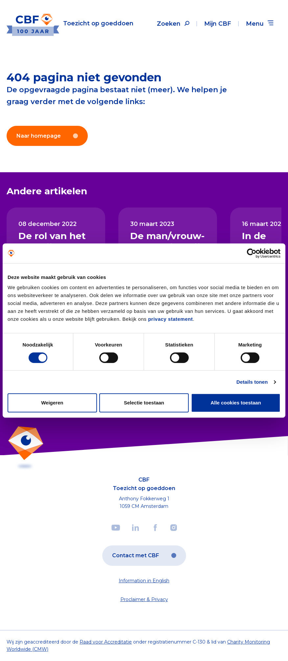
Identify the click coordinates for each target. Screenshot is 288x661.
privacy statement (170, 319)
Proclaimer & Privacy (144, 599)
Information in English (144, 581)
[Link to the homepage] (70, 23)
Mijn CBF (217, 23)
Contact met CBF (144, 555)
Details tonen (252, 382)
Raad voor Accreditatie (106, 642)
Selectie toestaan (144, 402)
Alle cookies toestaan (235, 402)
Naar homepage (47, 136)
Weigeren (52, 402)
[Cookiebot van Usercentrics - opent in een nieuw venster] (251, 253)
